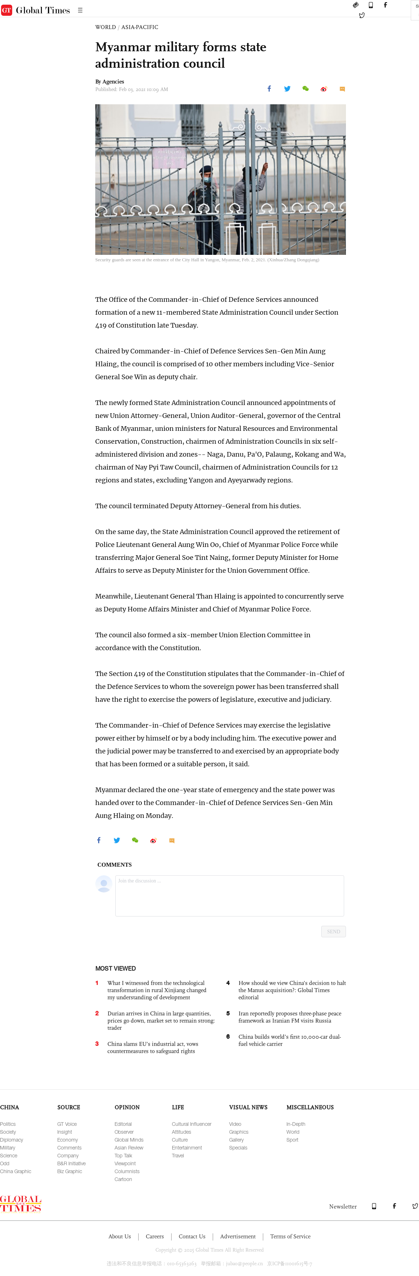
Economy (67, 1140)
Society (8, 1132)
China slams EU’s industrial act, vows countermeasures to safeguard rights (152, 1047)
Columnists (127, 1171)
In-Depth (295, 1124)
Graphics (239, 1132)
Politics (8, 1124)
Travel (178, 1155)
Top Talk (123, 1155)
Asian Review (129, 1147)
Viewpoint (125, 1163)
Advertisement (238, 1236)
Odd (4, 1163)
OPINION (127, 1107)
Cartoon (123, 1179)
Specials (238, 1147)
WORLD (105, 27)
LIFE (178, 1107)
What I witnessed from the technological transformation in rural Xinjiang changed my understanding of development (157, 990)
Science (8, 1155)
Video (235, 1124)
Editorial (123, 1124)
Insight (64, 1132)
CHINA (9, 1107)
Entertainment (187, 1147)
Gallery (236, 1140)
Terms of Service (290, 1236)
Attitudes (181, 1132)
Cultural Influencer (191, 1124)
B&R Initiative (71, 1163)
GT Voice (67, 1124)
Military (7, 1147)
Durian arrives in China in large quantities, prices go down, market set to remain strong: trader (161, 1020)
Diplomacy (11, 1140)
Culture (180, 1140)
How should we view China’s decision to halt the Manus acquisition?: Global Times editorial (292, 990)
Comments (69, 1147)
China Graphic (15, 1171)
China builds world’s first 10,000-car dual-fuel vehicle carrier (290, 1040)
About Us (120, 1236)
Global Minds (129, 1140)
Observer (124, 1132)
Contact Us (192, 1236)
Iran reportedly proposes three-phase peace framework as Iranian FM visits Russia (290, 1017)
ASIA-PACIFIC (139, 27)
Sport (292, 1140)
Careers (155, 1236)
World (292, 1132)
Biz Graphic (69, 1171)
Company (67, 1155)
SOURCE (68, 1107)
